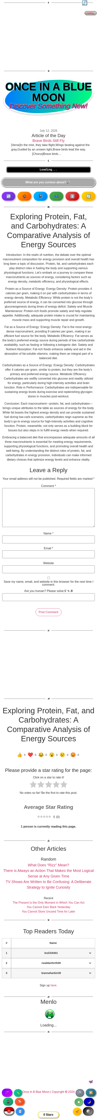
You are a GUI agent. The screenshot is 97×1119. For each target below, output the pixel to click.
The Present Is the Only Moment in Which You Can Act (48, 902)
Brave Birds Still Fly (48, 141)
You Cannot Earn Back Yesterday (48, 907)
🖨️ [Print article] (79, 1092)
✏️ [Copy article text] (18, 1092)
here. (54, 985)
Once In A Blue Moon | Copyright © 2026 (48, 1092)
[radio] (33, 785)
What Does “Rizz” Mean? (48, 865)
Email (48, 548)
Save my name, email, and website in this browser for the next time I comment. (48, 583)
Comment (48, 486)
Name (48, 533)
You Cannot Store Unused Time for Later (48, 911)
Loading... (48, 1025)
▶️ (91, 1092)
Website (48, 563)
